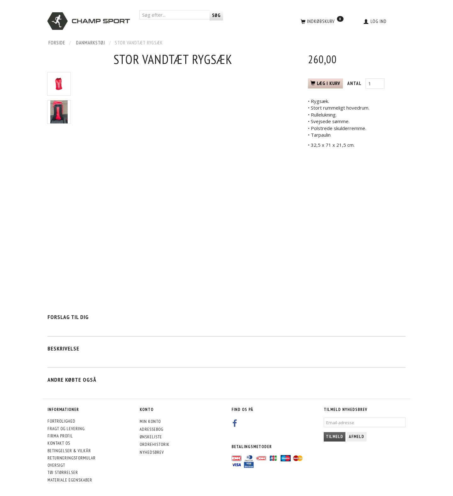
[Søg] (216, 15)
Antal (354, 83)
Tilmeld (334, 436)
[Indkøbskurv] (321, 21)
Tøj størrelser (63, 472)
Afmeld (356, 436)
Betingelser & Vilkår (69, 450)
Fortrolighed (62, 421)
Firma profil (60, 436)
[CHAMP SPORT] (88, 21)
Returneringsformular (72, 458)
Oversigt (56, 465)
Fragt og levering (66, 428)
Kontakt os (59, 443)
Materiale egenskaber (70, 480)
